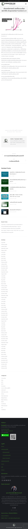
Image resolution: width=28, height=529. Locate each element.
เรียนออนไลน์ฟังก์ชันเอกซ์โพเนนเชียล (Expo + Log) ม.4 (18, 180)
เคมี (2, 407)
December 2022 (4, 289)
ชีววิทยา (2, 394)
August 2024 (4, 250)
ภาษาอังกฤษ (3, 403)
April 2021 (3, 329)
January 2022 (4, 311)
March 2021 (3, 331)
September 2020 (4, 342)
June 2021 (3, 325)
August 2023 (3, 274)
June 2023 (3, 278)
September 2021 (4, 319)
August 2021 (3, 321)
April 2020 (3, 352)
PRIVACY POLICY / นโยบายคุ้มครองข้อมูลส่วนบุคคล (10, 518)
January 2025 (4, 246)
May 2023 (3, 280)
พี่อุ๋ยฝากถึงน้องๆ (4, 400)
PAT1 (2, 382)
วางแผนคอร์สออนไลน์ (7, 455)
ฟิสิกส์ (2, 401)
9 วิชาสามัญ (3, 378)
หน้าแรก (2, 446)
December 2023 (4, 266)
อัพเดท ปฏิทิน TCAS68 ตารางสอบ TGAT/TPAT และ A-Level (16, 195)
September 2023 (4, 272)
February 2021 (4, 332)
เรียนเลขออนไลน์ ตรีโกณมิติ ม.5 (15, 210)
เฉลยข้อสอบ (3, 409)
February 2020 (4, 356)
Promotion (3, 386)
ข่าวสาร (2, 464)
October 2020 (4, 340)
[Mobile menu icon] (26, 4)
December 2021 (4, 313)
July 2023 (3, 276)
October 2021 (4, 317)
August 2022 (4, 297)
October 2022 (4, 293)
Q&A (2, 467)
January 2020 (4, 358)
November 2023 (4, 268)
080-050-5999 (6, 429)
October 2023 (4, 270)
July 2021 (3, 323)
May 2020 (3, 350)
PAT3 (2, 384)
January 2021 (4, 334)
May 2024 (3, 256)
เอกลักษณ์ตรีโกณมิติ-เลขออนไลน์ (16, 202)
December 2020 (4, 336)
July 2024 (3, 252)
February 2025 (4, 244)
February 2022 (4, 309)
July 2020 (3, 346)
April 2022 (3, 305)
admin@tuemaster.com (8, 431)
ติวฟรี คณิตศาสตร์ (4, 396)
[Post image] (4, 174)
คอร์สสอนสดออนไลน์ (5, 461)
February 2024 (4, 262)
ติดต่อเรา (2, 470)
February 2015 (4, 368)
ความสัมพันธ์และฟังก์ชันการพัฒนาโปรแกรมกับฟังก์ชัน (18, 188)
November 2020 (4, 338)
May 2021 (3, 327)
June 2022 (3, 301)
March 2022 (3, 307)
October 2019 (4, 364)
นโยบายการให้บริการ (5, 516)
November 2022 (4, 291)
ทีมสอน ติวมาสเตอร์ (6, 458)
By (11, 131)
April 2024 (3, 258)
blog (2, 380)
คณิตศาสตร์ (5, 21)
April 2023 (3, 281)
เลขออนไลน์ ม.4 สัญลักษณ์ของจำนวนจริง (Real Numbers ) (17, 173)
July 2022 (3, 299)
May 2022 (3, 303)
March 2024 (3, 260)
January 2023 (4, 287)
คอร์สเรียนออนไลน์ (4, 449)
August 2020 (4, 344)
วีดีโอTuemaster (4, 405)
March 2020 (3, 354)
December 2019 (4, 360)
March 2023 (3, 283)
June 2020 (3, 348)
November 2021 (4, 315)
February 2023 (4, 285)
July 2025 (3, 242)
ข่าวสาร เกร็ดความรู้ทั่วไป (7, 19)
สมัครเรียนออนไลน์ (6, 452)
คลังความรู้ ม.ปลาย (4, 392)
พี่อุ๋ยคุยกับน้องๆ (4, 398)
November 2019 (4, 362)
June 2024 (3, 254)
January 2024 (4, 264)
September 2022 (4, 295)
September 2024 (4, 248)
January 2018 (4, 366)
